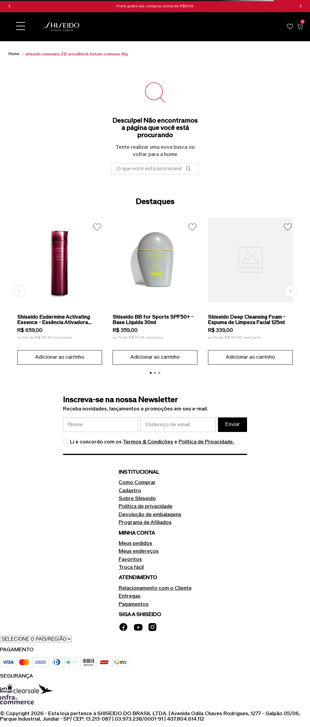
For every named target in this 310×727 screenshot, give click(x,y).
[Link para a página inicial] (14, 54)
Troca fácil (131, 567)
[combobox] (155, 168)
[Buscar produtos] (189, 169)
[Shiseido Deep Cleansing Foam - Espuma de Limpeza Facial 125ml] (250, 290)
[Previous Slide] (9, 6)
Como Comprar (137, 482)
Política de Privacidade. (206, 442)
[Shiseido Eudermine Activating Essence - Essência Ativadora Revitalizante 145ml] (59, 290)
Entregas (129, 596)
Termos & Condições (148, 442)
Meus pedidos (135, 543)
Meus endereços (139, 551)
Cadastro (130, 490)
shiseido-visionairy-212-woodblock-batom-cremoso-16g (76, 54)
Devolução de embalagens (150, 514)
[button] (20, 26)
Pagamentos (134, 604)
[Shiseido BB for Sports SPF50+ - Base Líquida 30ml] (155, 290)
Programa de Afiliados (145, 522)
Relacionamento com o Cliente (155, 588)
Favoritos (130, 559)
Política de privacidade (146, 506)
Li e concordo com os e (152, 442)
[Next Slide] (300, 6)
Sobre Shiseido (137, 498)
